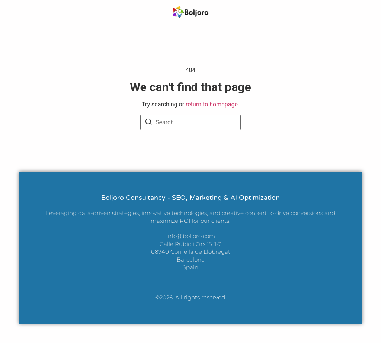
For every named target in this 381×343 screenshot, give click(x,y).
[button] (16, 12)
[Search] (148, 123)
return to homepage (212, 104)
